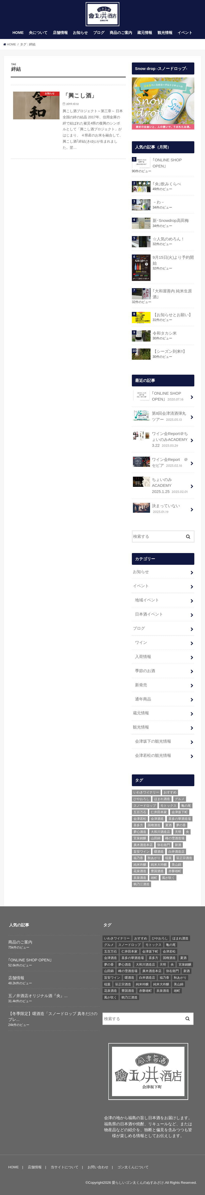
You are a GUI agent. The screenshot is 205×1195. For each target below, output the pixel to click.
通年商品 (143, 699)
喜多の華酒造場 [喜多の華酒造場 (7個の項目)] (179, 818)
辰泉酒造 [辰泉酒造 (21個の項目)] (139, 877)
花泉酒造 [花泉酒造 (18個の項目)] (139, 871)
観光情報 (164, 33)
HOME (18, 33)
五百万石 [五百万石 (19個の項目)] (139, 812)
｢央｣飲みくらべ (166, 184)
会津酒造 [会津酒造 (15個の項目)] (157, 818)
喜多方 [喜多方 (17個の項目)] (138, 825)
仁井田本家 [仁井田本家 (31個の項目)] (159, 812)
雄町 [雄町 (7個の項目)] (154, 877)
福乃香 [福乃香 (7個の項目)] (138, 858)
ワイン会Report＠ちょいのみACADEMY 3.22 (162, 439)
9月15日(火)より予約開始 (173, 260)
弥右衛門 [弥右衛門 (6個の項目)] (163, 845)
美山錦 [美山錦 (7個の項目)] (176, 864)
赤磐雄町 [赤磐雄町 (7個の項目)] (174, 871)
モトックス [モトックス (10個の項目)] (168, 805)
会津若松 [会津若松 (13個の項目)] (139, 818)
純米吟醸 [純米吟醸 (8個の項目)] (139, 864)
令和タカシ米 (164, 333)
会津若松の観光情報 (153, 755)
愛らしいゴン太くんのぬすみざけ (138, 1182)
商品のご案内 (121, 33)
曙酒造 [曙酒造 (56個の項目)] (159, 851)
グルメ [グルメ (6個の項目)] (179, 799)
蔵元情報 (144, 33)
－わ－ (158, 202)
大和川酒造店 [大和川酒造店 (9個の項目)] (160, 831)
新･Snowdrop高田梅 (170, 220)
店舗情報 (60, 33)
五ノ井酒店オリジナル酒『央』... (38, 995)
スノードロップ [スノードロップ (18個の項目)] (144, 805)
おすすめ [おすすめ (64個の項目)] (170, 792)
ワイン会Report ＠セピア (160, 462)
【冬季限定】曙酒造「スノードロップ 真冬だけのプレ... (52, 1016)
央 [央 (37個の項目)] (187, 831)
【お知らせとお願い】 (172, 315)
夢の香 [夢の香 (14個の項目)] (181, 825)
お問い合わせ (98, 1167)
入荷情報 (143, 656)
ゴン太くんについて (133, 1167)
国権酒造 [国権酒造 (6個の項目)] (154, 825)
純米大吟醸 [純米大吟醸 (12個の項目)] (159, 864)
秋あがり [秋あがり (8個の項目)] (154, 858)
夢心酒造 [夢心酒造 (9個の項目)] (139, 831)
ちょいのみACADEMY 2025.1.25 (161, 485)
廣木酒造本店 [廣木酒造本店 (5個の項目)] (143, 845)
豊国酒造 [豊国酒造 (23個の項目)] (157, 871)
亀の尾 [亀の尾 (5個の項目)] (186, 805)
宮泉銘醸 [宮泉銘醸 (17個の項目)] (139, 838)
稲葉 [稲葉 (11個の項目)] (168, 858)
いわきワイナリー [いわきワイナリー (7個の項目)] (146, 792)
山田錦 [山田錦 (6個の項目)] (155, 838)
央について (38, 33)
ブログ (98, 33)
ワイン (141, 642)
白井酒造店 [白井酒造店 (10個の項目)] (176, 851)
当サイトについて (64, 1167)
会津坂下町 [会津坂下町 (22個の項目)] (180, 812)
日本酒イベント (149, 614)
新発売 (141, 685)
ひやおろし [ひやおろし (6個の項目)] (141, 799)
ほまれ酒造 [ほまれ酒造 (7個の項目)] (162, 799)
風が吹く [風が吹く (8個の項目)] (168, 877)
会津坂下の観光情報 (153, 741)
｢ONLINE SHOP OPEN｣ (167, 163)
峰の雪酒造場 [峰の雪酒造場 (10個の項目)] (174, 838)
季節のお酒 (145, 670)
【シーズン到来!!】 (169, 352)
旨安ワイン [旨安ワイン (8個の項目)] (141, 851)
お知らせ (80, 33)
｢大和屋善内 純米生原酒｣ (172, 294)
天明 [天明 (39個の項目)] (178, 831)
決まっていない (156, 508)
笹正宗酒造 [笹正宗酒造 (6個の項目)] (184, 858)
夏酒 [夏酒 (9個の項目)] (168, 825)
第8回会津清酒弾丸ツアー (159, 416)
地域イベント (147, 600)
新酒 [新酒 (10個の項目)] (178, 845)
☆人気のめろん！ (168, 239)
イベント (185, 33)
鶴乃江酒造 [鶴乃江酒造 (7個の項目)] (141, 884)
